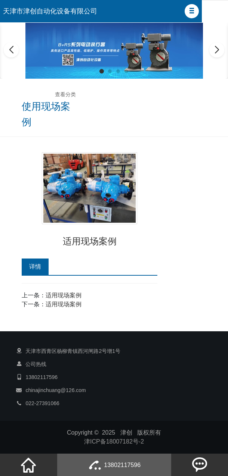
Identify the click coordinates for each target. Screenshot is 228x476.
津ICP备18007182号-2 (114, 441)
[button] (192, 11)
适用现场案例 (63, 295)
